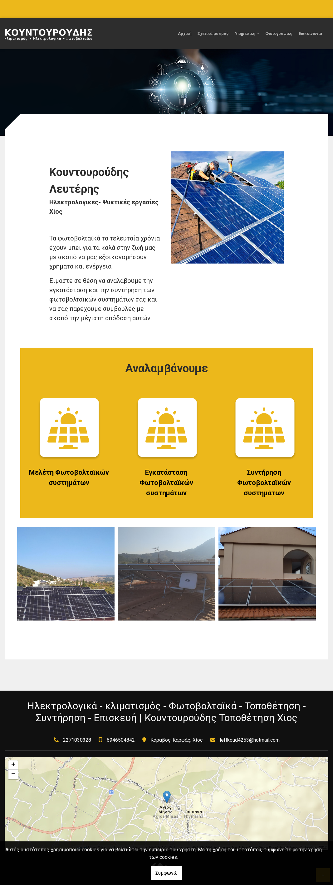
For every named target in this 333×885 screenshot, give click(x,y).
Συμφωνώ (166, 873)
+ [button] (13, 765)
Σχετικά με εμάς (213, 33)
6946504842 (121, 740)
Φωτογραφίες (278, 33)
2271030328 (77, 740)
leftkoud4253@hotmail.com (250, 740)
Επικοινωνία (310, 33)
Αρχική (184, 33)
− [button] (13, 774)
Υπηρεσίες (245, 33)
